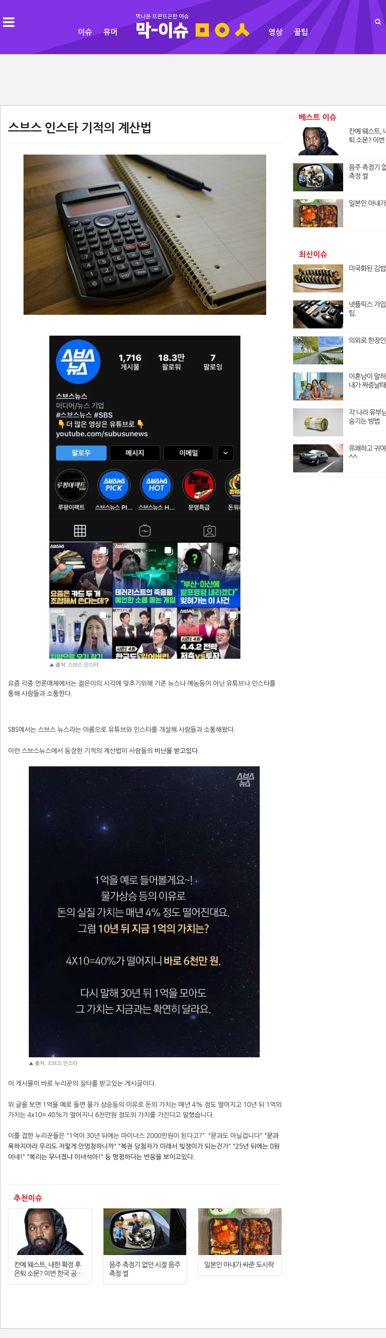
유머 (111, 32)
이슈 (85, 32)
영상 (275, 32)
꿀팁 (301, 32)
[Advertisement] (193, 79)
